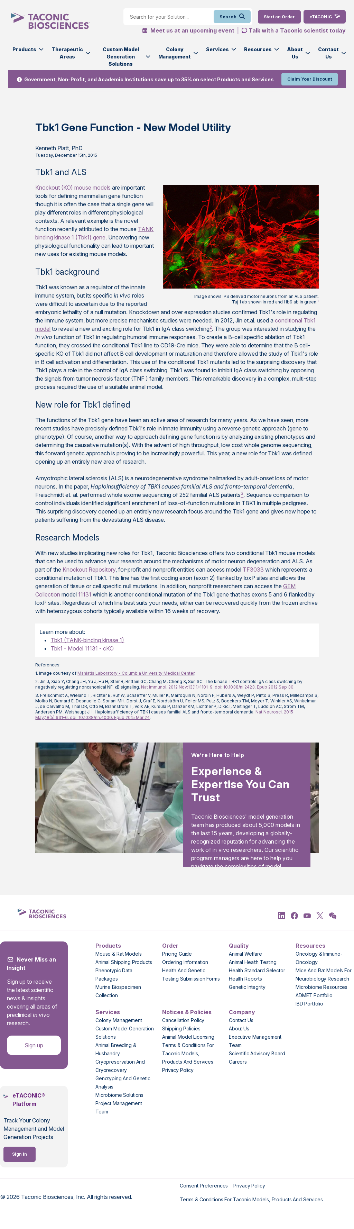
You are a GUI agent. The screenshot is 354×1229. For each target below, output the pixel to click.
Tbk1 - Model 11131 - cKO (82, 648)
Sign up (34, 1045)
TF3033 (253, 569)
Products (24, 49)
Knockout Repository (89, 569)
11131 (84, 594)
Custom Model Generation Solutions (121, 56)
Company (242, 1012)
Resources (258, 49)
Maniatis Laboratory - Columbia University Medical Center (135, 673)
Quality (239, 945)
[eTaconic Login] (325, 17)
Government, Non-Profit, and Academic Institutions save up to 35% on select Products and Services (149, 79)
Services (217, 49)
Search (232, 16)
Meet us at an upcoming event (188, 30)
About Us (295, 53)
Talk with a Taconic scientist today (297, 30)
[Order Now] (279, 17)
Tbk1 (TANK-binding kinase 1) (87, 640)
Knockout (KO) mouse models (73, 187)
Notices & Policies (187, 1012)
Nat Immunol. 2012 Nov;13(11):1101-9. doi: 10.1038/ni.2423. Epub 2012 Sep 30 (217, 687)
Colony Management (174, 53)
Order (170, 945)
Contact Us (328, 53)
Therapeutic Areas (67, 53)
